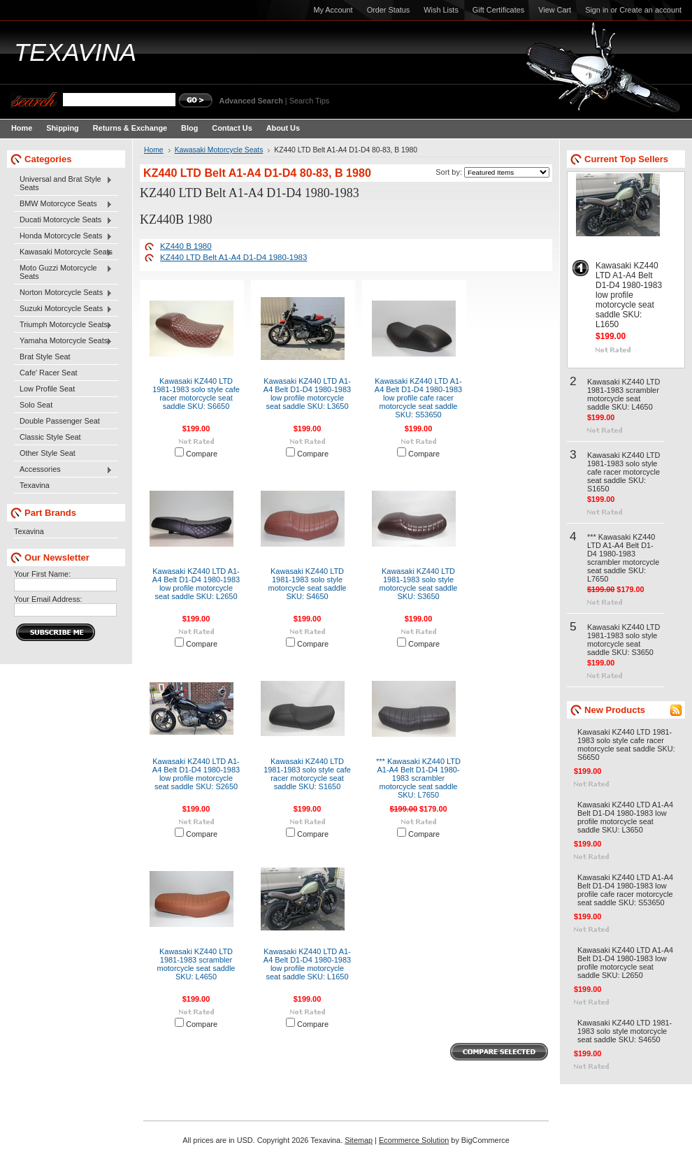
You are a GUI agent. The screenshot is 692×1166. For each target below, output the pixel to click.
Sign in (596, 10)
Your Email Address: (48, 599)
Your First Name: (42, 574)
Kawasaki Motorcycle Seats (63, 252)
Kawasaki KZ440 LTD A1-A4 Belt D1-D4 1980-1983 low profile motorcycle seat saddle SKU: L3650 (307, 393)
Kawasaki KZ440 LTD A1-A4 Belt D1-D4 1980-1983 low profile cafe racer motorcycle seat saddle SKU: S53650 (418, 398)
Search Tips (309, 100)
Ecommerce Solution (414, 1140)
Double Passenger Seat (60, 421)
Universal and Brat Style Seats (63, 183)
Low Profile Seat (47, 388)
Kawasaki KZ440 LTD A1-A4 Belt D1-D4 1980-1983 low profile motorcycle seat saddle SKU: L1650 (307, 964)
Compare (201, 453)
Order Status (388, 10)
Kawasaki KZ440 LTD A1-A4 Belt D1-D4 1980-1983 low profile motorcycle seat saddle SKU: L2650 (196, 583)
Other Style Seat (47, 453)
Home (154, 150)
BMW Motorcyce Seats (63, 204)
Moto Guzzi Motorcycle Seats (63, 272)
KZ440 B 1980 (186, 246)
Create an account (650, 10)
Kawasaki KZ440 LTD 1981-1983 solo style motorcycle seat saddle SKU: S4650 (307, 583)
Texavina (35, 485)
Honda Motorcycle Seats (63, 236)
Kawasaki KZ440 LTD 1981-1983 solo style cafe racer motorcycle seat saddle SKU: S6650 (196, 393)
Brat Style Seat (45, 356)
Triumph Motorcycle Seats (63, 325)
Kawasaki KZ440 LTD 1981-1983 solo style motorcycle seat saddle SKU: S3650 (419, 583)
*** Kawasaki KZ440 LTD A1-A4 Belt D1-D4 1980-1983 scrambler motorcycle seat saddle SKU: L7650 (418, 778)
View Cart (554, 10)
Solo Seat (36, 405)
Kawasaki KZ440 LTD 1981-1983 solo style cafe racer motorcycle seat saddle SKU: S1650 (307, 774)
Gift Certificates (498, 10)
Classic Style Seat (50, 437)
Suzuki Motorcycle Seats (63, 309)
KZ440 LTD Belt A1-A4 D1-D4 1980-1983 (233, 257)
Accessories (63, 470)
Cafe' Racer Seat (48, 372)
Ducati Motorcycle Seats (63, 220)
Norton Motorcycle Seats (63, 293)
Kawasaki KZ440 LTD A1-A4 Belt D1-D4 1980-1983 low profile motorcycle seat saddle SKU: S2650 (196, 774)
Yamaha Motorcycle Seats (63, 341)
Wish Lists (441, 10)
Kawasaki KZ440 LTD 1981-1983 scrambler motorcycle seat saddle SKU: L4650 (196, 964)
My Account (332, 10)
